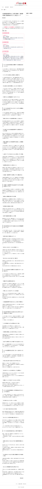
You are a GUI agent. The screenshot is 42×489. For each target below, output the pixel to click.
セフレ (5, 9)
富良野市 (4, 17)
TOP (2, 9)
